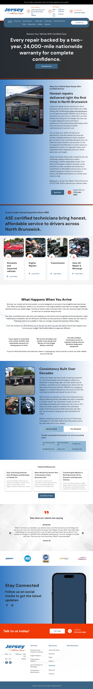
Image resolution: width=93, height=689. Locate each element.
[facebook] (7, 606)
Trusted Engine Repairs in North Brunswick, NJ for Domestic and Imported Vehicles (73, 476)
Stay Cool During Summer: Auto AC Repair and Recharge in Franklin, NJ (18, 475)
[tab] (51, 436)
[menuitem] (10, 21)
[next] (82, 533)
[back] (10, 533)
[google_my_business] (12, 606)
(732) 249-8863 (80, 632)
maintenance (50, 351)
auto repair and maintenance (76, 146)
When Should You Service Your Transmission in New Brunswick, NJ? (46, 475)
